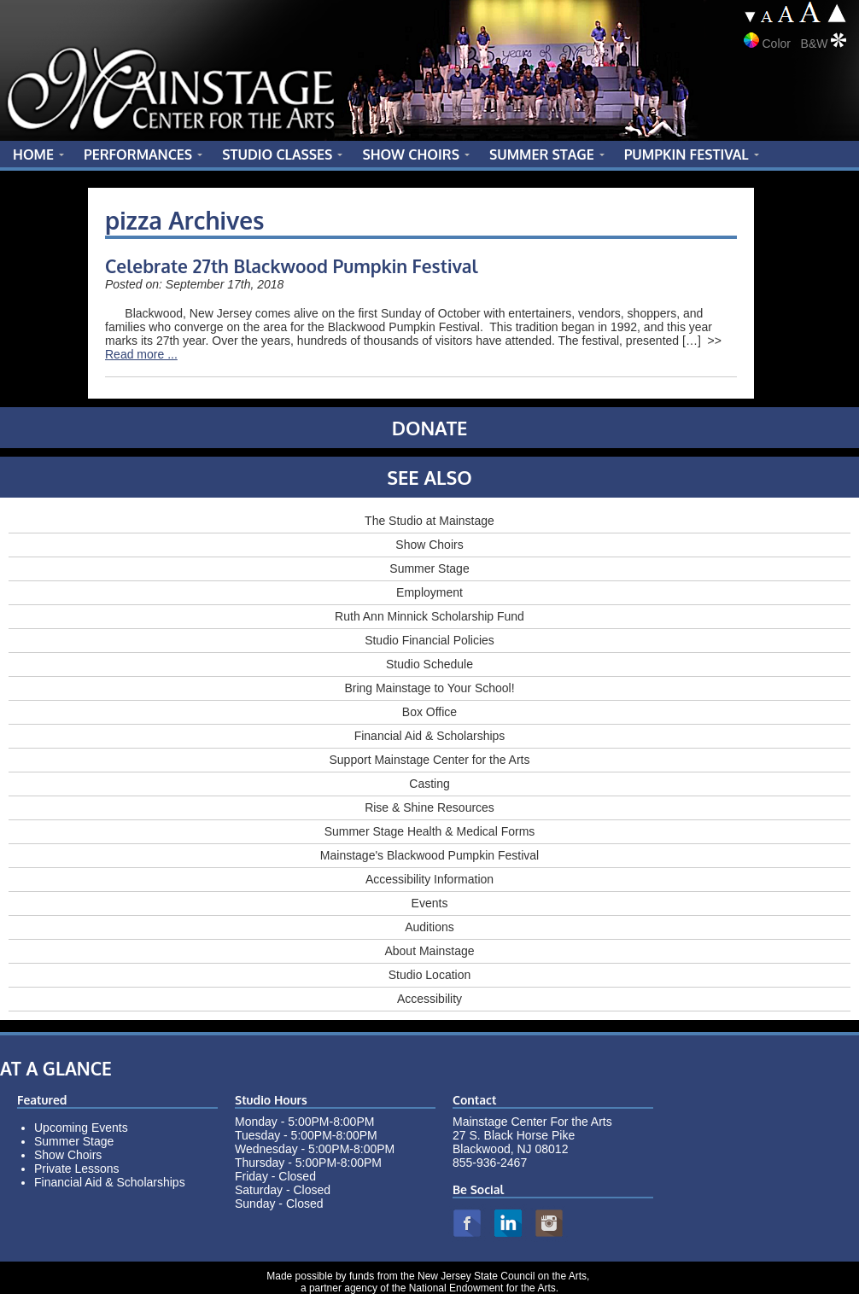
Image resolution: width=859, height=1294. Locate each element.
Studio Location (430, 975)
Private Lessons (77, 1168)
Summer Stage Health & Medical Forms (429, 831)
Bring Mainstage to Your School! (429, 688)
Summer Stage (429, 568)
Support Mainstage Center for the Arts (429, 759)
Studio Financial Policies (429, 640)
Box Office (429, 712)
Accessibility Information (429, 879)
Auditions (429, 927)
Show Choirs (429, 544)
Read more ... (141, 354)
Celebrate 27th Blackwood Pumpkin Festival (291, 265)
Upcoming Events (81, 1127)
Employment (429, 592)
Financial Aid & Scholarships (429, 736)
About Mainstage (429, 951)
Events (430, 903)
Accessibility (429, 998)
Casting (429, 783)
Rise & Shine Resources (429, 807)
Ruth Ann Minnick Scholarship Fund (429, 616)
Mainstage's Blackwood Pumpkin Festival (429, 855)
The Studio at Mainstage (429, 521)
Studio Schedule (429, 664)
